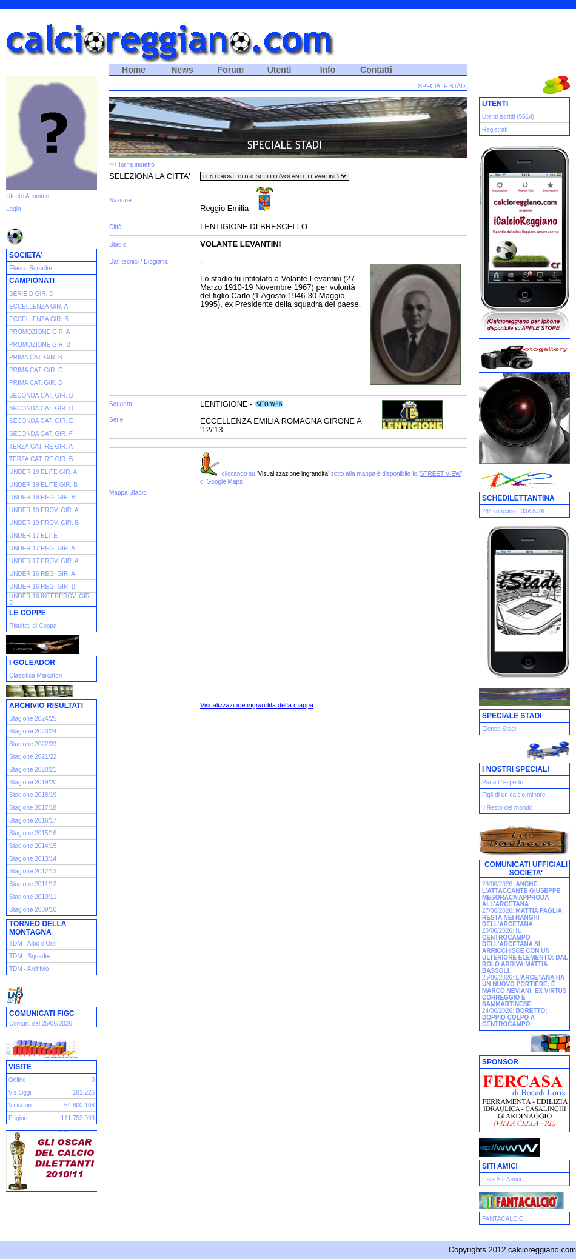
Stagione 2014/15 (32, 846)
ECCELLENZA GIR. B (39, 319)
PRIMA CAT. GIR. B (35, 357)
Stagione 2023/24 (32, 731)
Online (17, 1080)
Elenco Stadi (499, 729)
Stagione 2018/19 (32, 795)
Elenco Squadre (30, 268)
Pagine (17, 1118)
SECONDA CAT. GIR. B (41, 395)
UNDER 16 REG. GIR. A (42, 573)
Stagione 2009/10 (32, 909)
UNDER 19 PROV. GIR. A (44, 510)
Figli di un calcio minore (514, 795)
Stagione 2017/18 (32, 807)
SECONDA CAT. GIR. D (41, 408)
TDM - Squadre (29, 956)
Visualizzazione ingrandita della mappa (256, 705)
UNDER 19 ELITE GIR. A (43, 472)
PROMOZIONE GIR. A (39, 332)
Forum (231, 70)
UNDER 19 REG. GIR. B (42, 497)
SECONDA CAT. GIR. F (41, 433)
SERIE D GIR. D (31, 293)
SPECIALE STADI (442, 86)
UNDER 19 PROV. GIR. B (44, 522)
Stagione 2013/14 (32, 858)
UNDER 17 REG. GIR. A (42, 548)
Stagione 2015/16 (32, 833)
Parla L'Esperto (502, 782)
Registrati (494, 129)
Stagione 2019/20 (32, 782)
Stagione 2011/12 (32, 884)
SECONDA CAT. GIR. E (41, 421)
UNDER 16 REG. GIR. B (42, 586)
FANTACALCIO (503, 1218)
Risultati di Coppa (32, 626)
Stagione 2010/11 (32, 896)
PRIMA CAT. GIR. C (35, 370)
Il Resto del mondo (507, 807)
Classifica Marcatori (35, 675)
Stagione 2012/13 (32, 871)
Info (328, 70)
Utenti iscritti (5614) (508, 116)
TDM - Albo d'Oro (32, 943)
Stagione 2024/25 (32, 718)
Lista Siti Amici (501, 1179)
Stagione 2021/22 (32, 756)
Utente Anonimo (27, 196)
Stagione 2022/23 (32, 744)
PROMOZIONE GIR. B (39, 344)
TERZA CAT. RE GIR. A (41, 446)
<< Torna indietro (132, 164)
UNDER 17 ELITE (33, 535)
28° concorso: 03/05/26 (513, 511)
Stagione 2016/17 (32, 820)
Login (13, 208)
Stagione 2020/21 (32, 769)
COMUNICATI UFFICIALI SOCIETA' (526, 868)
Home (134, 70)
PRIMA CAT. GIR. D (35, 382)
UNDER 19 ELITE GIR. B (43, 484)
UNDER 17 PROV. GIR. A (44, 561)
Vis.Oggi (20, 1092)
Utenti (279, 70)
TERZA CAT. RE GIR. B (41, 459)
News (182, 70)
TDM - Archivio (29, 969)
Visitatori (20, 1105)
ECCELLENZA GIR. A (38, 306)
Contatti (376, 70)
